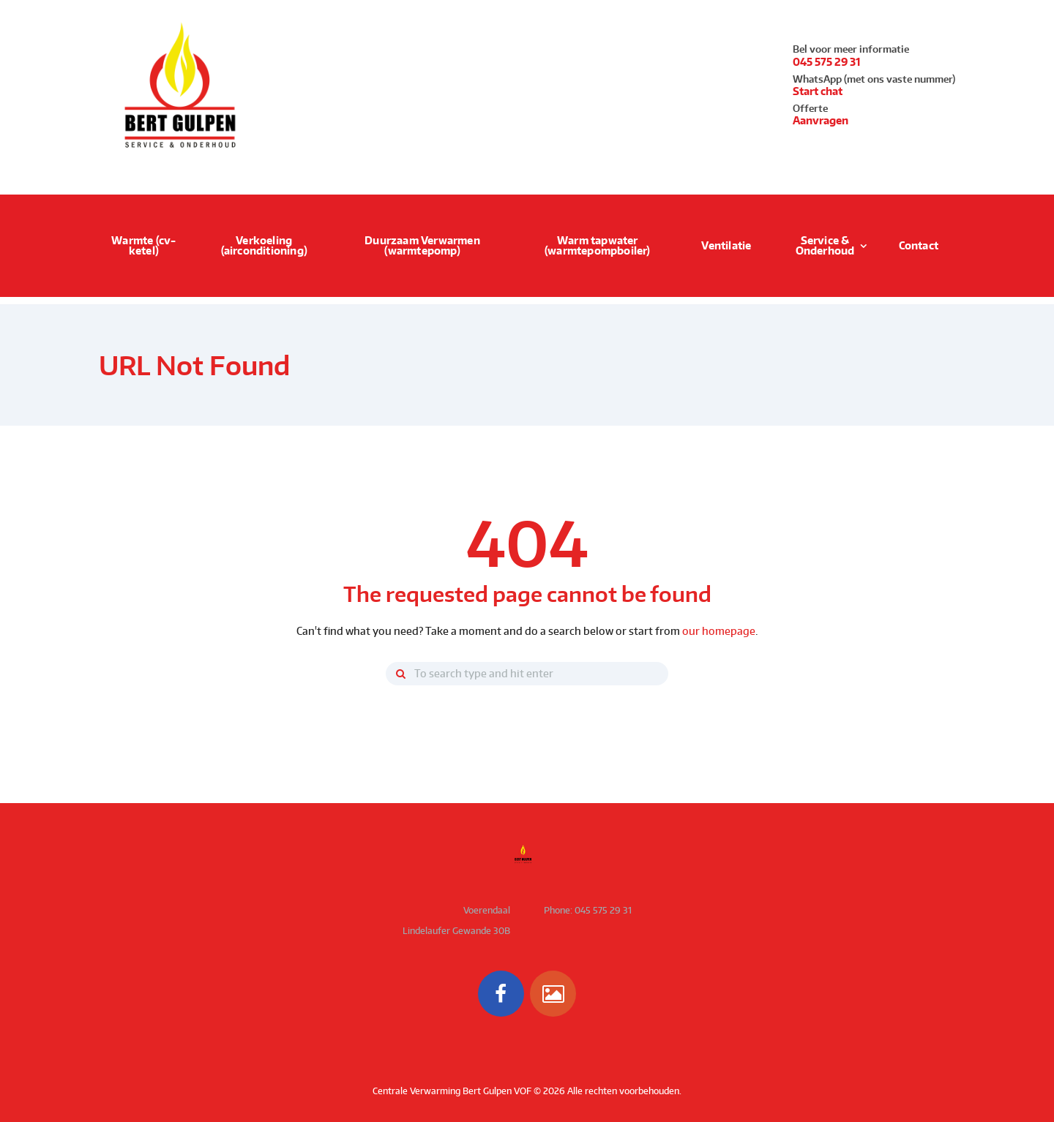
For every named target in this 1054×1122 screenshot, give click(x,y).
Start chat (817, 91)
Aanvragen (820, 121)
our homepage (718, 631)
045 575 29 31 (827, 62)
